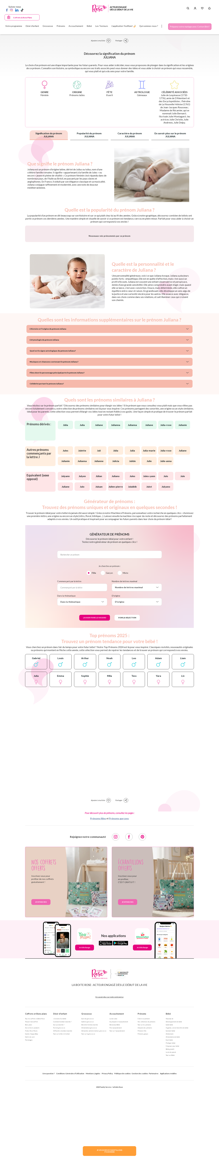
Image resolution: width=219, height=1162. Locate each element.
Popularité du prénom (89, 135)
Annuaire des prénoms (145, 1108)
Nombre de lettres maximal (124, 661)
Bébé (168, 1093)
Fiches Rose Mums (31, 1111)
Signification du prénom (48, 135)
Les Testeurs (101, 26)
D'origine (116, 675)
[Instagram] (11, 10)
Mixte (125, 652)
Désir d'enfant (60, 1093)
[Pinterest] (142, 916)
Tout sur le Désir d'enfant (61, 1114)
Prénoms (142, 1093)
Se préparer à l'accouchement (118, 1101)
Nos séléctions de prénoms (146, 1101)
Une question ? (48, 1153)
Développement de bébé (174, 1101)
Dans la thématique (66, 675)
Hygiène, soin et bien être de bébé (177, 1108)
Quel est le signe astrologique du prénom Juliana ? (53, 431)
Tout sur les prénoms (144, 1105)
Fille (94, 652)
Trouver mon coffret (31, 1101)
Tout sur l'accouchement (117, 1111)
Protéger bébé (170, 1123)
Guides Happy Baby (31, 1114)
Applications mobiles (168, 1153)
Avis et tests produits (32, 1108)
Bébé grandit (170, 1129)
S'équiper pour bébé (172, 1126)
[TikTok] (22, 10)
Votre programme (13, 26)
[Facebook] (7, 10)
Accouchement (116, 1093)
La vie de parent (171, 1132)
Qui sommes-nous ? (148, 26)
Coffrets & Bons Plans (22, 17)
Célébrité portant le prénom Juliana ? (47, 463)
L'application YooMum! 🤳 (124, 26)
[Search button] (188, 8)
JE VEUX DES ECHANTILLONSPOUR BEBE (109, 1151)
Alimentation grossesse (89, 1108)
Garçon (109, 652)
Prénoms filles (98, 898)
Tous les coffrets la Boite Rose (35, 1098)
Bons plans (28, 1105)
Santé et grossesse (87, 1101)
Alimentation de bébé (173, 1117)
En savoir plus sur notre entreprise (109, 1077)
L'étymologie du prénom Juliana (44, 420)
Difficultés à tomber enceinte (62, 1111)
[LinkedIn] (16, 10)
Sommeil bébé (170, 1111)
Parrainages (29, 1120)
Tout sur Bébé (170, 1135)
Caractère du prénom (130, 135)
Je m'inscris (41, 982)
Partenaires (153, 1153)
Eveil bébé (169, 1120)
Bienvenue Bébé (114, 1105)
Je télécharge (84, 1027)
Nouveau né (169, 1098)
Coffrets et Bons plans (36, 1093)
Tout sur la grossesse (88, 1114)
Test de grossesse (59, 1108)
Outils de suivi (30, 1117)
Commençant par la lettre (69, 661)
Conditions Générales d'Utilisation (70, 1153)
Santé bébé (169, 1105)
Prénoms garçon (143, 1114)
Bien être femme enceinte (89, 1105)
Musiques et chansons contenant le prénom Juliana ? (54, 442)
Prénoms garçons (119, 898)
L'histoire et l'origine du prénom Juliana (48, 409)
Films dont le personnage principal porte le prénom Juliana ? (57, 452)
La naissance (113, 1098)
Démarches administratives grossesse (93, 1111)
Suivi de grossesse (87, 1098)
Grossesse (86, 1093)
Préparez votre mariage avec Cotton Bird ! (190, 26)
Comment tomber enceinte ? (62, 1101)
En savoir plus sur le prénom (170, 135)
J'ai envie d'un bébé (59, 1098)
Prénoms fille (142, 1111)
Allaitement (169, 1114)
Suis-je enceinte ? (58, 1105)
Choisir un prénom (144, 1098)
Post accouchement (115, 1108)
